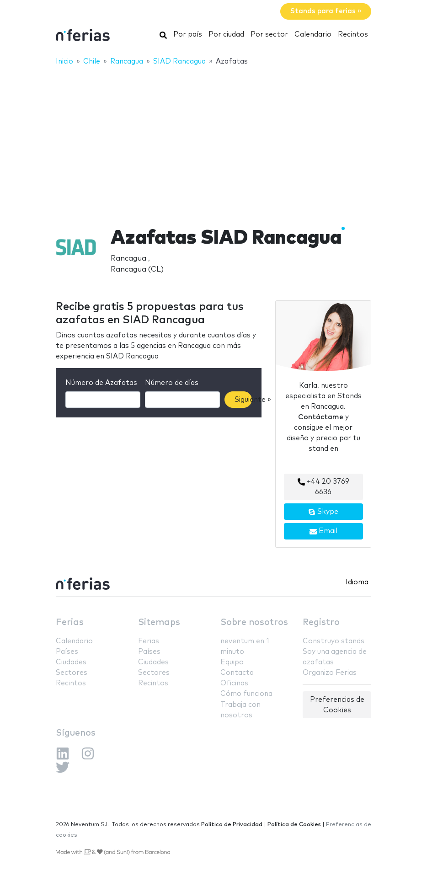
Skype (323, 512)
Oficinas (234, 683)
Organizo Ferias (330, 672)
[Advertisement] (213, 140)
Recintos (353, 34)
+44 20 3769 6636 (323, 487)
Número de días (171, 382)
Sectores (71, 672)
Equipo (232, 662)
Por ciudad (226, 34)
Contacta (237, 672)
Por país (187, 34)
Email (323, 531)
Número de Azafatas (101, 382)
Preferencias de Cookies (337, 705)
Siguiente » (243, 399)
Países (67, 651)
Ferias (70, 622)
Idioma (357, 582)
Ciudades (71, 662)
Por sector (269, 34)
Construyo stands (333, 641)
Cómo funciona (246, 693)
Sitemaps (159, 622)
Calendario (312, 34)
